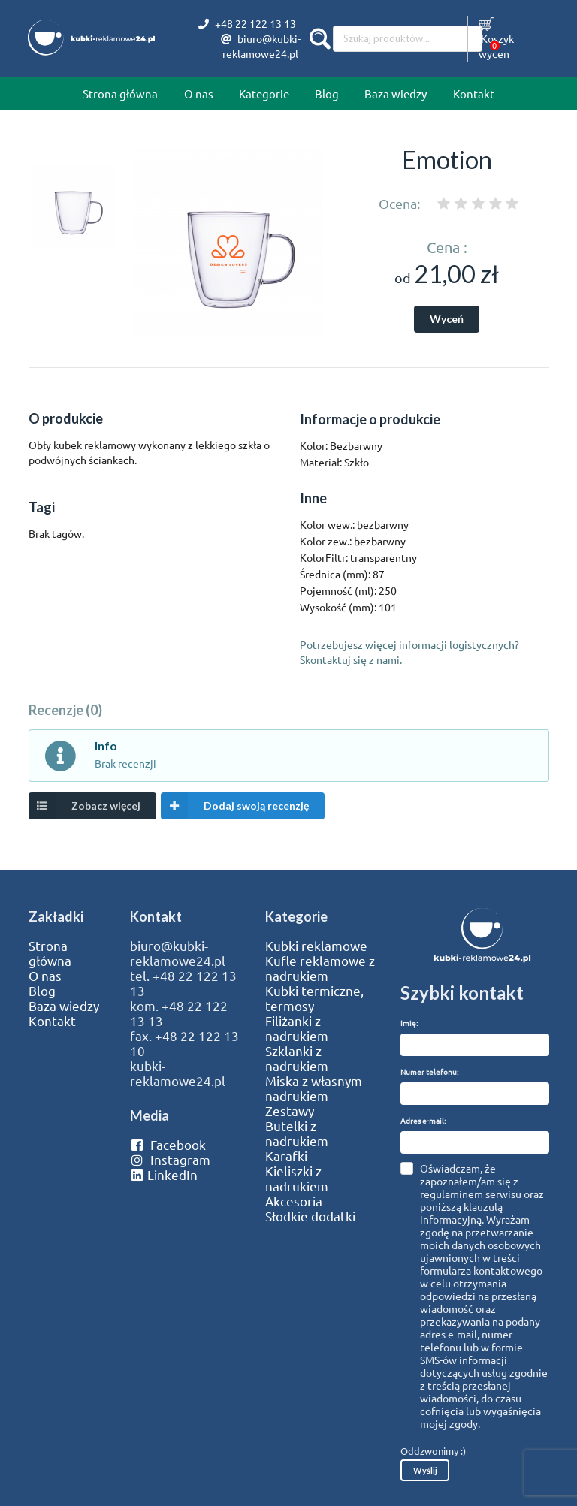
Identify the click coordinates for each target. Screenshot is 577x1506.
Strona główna (120, 93)
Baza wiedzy (395, 93)
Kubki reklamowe (316, 945)
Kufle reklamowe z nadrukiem (320, 968)
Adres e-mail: (423, 1120)
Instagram (170, 1159)
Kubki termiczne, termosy (314, 998)
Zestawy (289, 1110)
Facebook (168, 1144)
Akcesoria (293, 1201)
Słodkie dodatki (310, 1216)
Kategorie (264, 93)
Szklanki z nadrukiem (296, 1058)
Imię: (409, 1022)
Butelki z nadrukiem (296, 1133)
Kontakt (473, 93)
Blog (327, 93)
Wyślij (425, 1470)
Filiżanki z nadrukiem (296, 1028)
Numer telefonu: (429, 1071)
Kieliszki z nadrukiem (296, 1178)
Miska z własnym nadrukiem (313, 1088)
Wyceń (447, 318)
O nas (198, 93)
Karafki (286, 1155)
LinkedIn (164, 1174)
